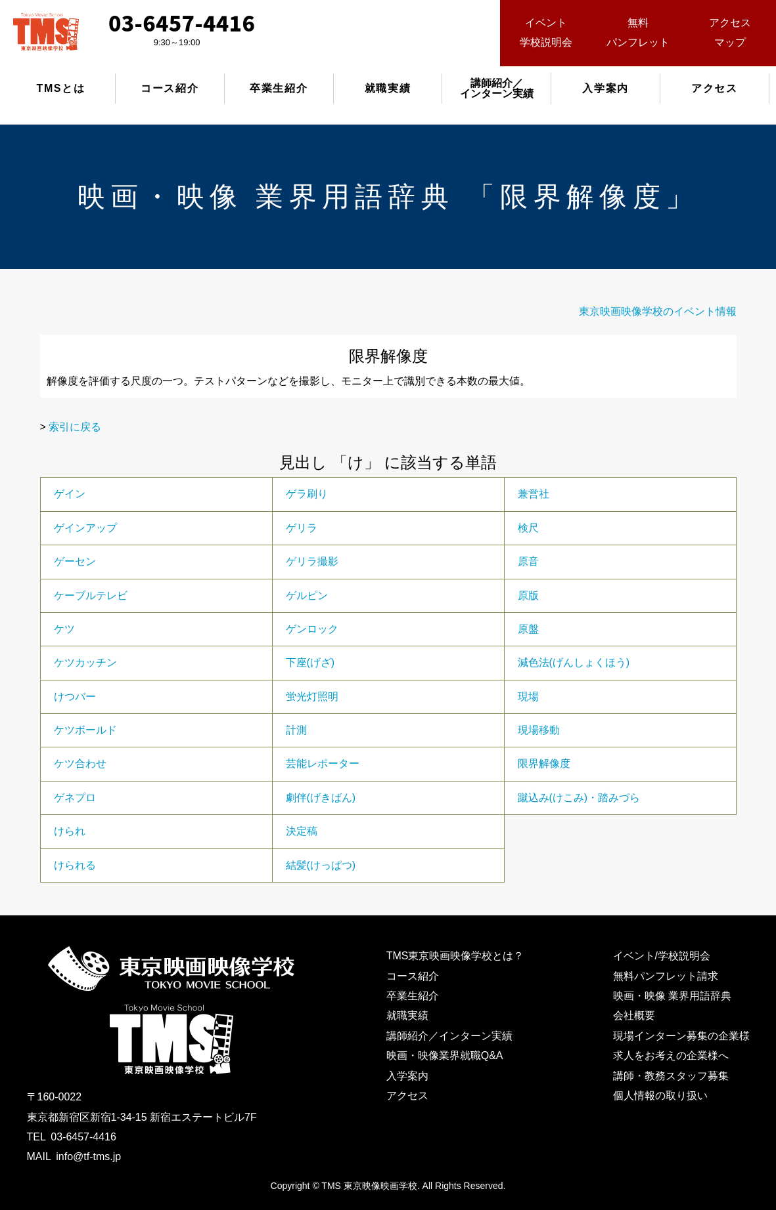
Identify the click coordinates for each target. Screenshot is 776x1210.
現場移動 (539, 730)
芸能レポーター (322, 763)
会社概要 (634, 1015)
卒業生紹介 (279, 88)
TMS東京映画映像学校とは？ (455, 955)
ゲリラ (301, 527)
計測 (296, 730)
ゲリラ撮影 (312, 561)
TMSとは (61, 88)
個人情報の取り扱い (660, 1095)
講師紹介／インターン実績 (449, 1035)
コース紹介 (169, 88)
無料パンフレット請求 (665, 976)
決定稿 (301, 831)
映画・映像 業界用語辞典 (672, 995)
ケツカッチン (85, 662)
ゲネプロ (75, 797)
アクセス (714, 88)
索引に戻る (75, 426)
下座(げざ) (310, 662)
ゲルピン (307, 595)
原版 (528, 595)
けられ (69, 831)
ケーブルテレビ (90, 595)
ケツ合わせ (80, 763)
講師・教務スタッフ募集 (671, 1075)
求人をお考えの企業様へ (671, 1055)
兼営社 (533, 493)
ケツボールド (85, 730)
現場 (528, 696)
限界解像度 (544, 763)
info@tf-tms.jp (88, 1156)
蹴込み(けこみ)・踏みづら (579, 797)
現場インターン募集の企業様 (681, 1035)
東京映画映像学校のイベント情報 (658, 311)
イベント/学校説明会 (661, 955)
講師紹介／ (497, 88)
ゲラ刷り (307, 493)
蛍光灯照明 (312, 696)
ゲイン (69, 493)
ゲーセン (75, 561)
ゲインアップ (85, 527)
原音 (528, 561)
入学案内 (605, 88)
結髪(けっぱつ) (321, 865)
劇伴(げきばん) (321, 797)
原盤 (528, 629)
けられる (75, 865)
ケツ (64, 629)
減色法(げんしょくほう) (574, 662)
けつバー (75, 696)
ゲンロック (312, 629)
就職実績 (388, 88)
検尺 (528, 527)
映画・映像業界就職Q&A (444, 1055)
